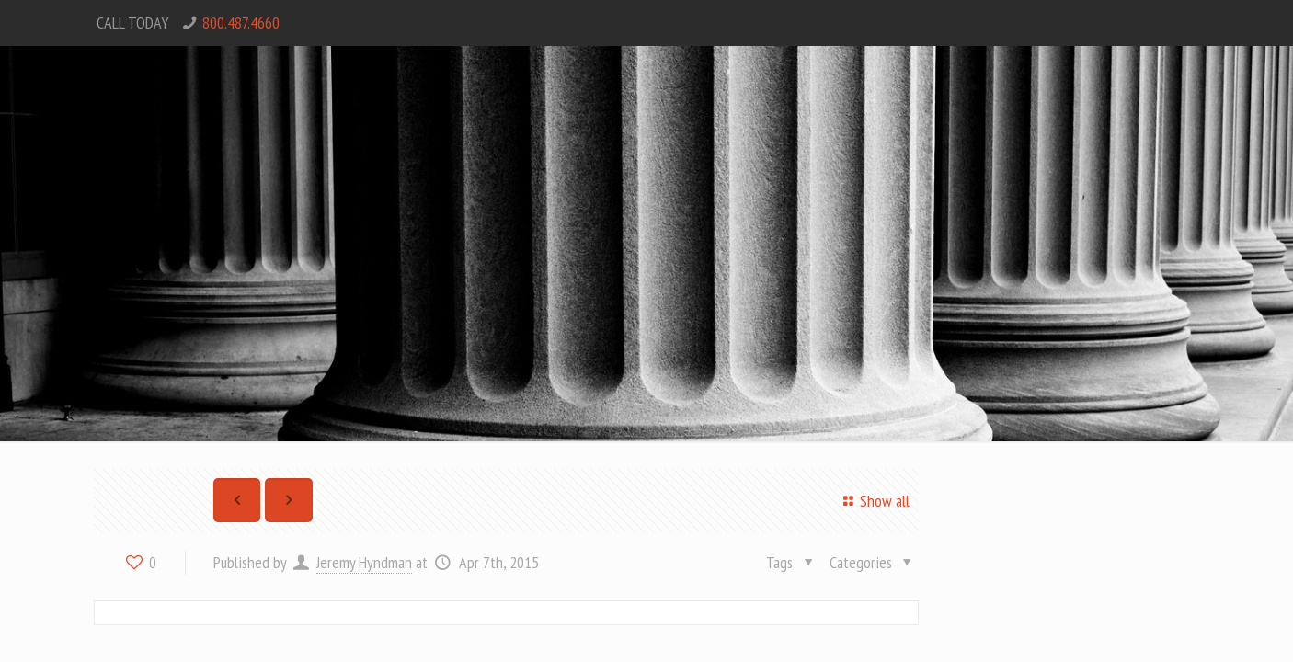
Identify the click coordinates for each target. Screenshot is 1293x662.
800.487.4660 (241, 22)
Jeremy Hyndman (364, 562)
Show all (873, 500)
